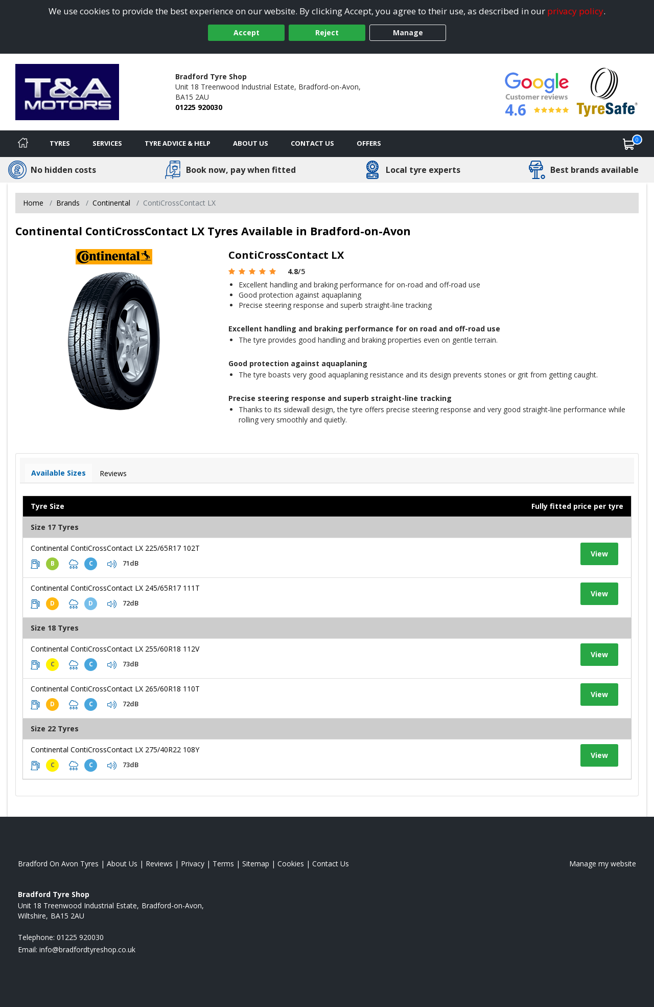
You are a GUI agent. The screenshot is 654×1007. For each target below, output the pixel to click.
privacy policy (575, 11)
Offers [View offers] (369, 143)
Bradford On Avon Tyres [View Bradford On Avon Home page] (58, 863)
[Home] (23, 143)
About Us (250, 143)
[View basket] (629, 143)
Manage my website (602, 863)
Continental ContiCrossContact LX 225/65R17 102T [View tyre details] (115, 548)
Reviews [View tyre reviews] (113, 473)
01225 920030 (198, 107)
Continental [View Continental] (111, 203)
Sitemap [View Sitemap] (255, 863)
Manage (408, 32)
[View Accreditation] (607, 91)
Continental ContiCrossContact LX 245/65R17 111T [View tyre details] (115, 588)
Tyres (60, 143)
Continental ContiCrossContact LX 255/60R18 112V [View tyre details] (115, 649)
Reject (327, 32)
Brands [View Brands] (68, 203)
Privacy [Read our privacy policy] (192, 863)
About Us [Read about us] (122, 863)
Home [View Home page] (33, 203)
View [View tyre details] (599, 553)
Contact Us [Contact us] (312, 143)
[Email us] (87, 949)
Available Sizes (58, 473)
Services (107, 143)
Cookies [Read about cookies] (290, 863)
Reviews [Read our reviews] (159, 863)
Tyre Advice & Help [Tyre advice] (178, 143)
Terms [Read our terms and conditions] (223, 863)
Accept (246, 32)
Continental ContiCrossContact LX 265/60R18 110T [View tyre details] (115, 688)
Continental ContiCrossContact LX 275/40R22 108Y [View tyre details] (115, 749)
